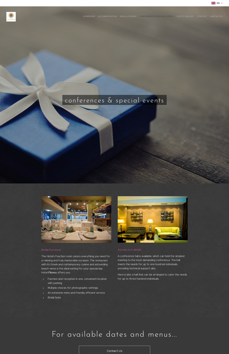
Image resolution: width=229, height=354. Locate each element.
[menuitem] (204, 17)
